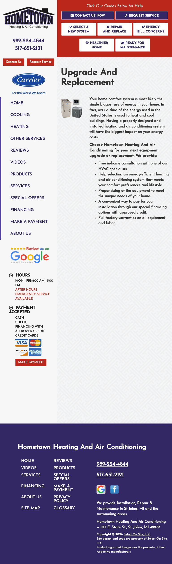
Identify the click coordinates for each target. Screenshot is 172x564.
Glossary (64, 508)
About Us (20, 234)
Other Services (27, 139)
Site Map (30, 508)
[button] (87, 15)
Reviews (19, 151)
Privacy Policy (62, 499)
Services (20, 186)
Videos (18, 162)
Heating (19, 127)
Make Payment (31, 362)
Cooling (20, 115)
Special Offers (27, 198)
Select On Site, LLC (137, 534)
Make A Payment (28, 222)
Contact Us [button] (14, 62)
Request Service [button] (41, 62)
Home (16, 103)
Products (21, 174)
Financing (22, 210)
